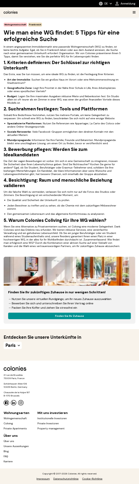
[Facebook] (6, 402)
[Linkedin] (13, 402)
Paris (12, 345)
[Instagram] (21, 402)
